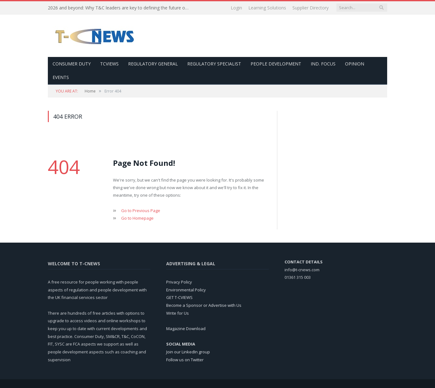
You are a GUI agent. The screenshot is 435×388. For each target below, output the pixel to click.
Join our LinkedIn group (188, 352)
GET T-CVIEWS (179, 297)
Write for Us (177, 313)
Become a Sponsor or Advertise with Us (203, 305)
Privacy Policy (179, 282)
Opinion (354, 64)
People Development (276, 64)
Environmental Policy (186, 290)
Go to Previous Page (140, 210)
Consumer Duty (72, 64)
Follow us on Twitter (185, 360)
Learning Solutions (267, 8)
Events (61, 77)
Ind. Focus (323, 64)
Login (236, 8)
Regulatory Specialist (214, 64)
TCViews (109, 64)
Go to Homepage (137, 218)
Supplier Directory (310, 8)
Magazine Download (186, 328)
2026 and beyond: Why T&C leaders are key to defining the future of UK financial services (120, 8)
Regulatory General (153, 64)
